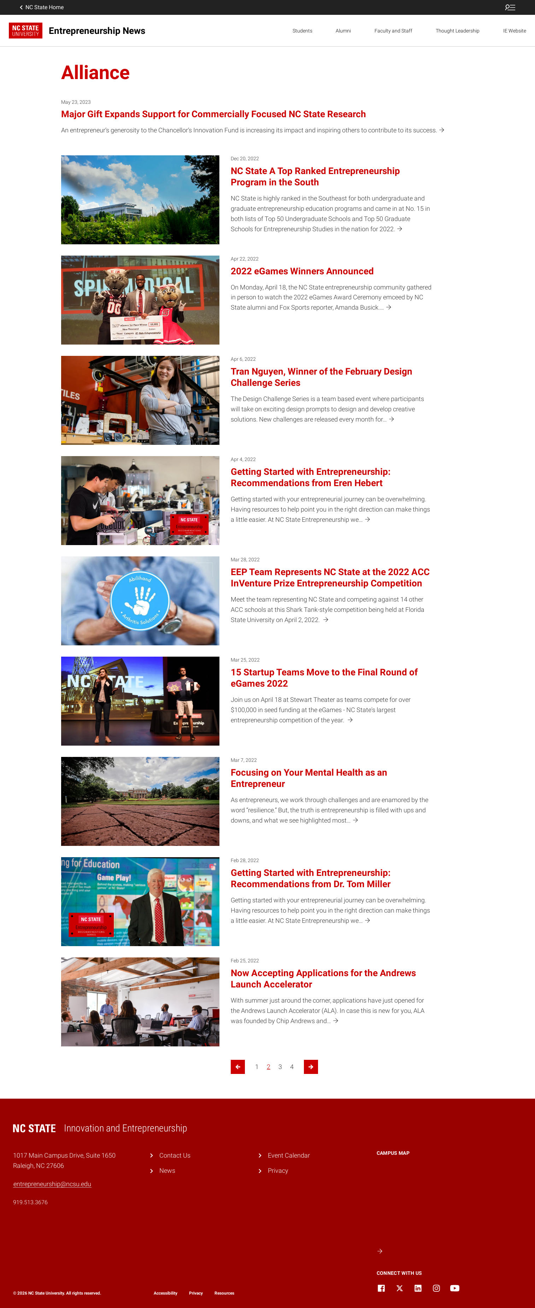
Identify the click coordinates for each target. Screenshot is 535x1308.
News (167, 1170)
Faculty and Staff (393, 31)
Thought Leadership (458, 31)
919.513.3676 (30, 1202)
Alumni (343, 31)
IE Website (514, 31)
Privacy (278, 1170)
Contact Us (174, 1155)
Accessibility (165, 1293)
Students (302, 31)
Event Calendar (289, 1155)
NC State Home (41, 7)
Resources (224, 1293)
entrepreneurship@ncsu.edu (52, 1184)
